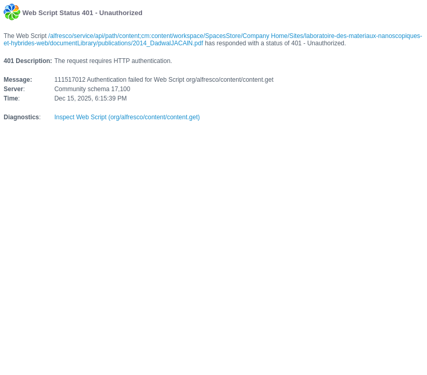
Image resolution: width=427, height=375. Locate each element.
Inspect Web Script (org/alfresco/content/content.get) (127, 117)
